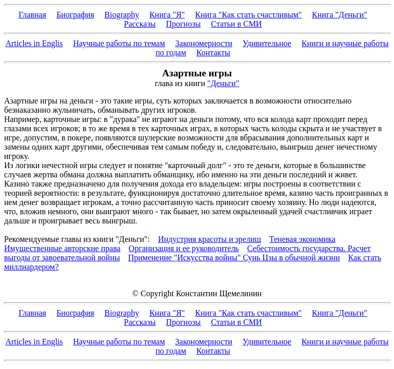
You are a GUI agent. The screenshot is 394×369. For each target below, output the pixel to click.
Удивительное (267, 43)
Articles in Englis (34, 43)
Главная (32, 14)
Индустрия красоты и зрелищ (209, 239)
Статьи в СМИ (236, 23)
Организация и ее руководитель (184, 248)
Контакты (213, 52)
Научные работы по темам (119, 43)
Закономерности (203, 43)
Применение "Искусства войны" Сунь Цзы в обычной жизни (234, 257)
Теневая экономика (302, 239)
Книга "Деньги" (339, 14)
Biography (122, 14)
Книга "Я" (167, 14)
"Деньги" (223, 83)
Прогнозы (183, 23)
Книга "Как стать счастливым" (248, 14)
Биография (75, 14)
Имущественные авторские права (62, 248)
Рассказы (140, 23)
